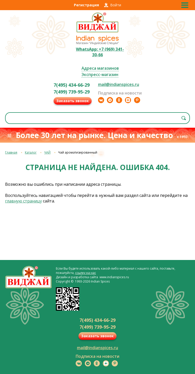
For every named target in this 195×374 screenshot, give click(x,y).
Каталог (31, 152)
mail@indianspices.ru (118, 84)
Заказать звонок (72, 100)
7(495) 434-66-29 (72, 85)
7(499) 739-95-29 (72, 92)
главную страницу (23, 201)
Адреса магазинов (100, 68)
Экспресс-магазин (100, 74)
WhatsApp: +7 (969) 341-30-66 (100, 52)
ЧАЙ (47, 152)
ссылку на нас (85, 273)
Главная (11, 152)
